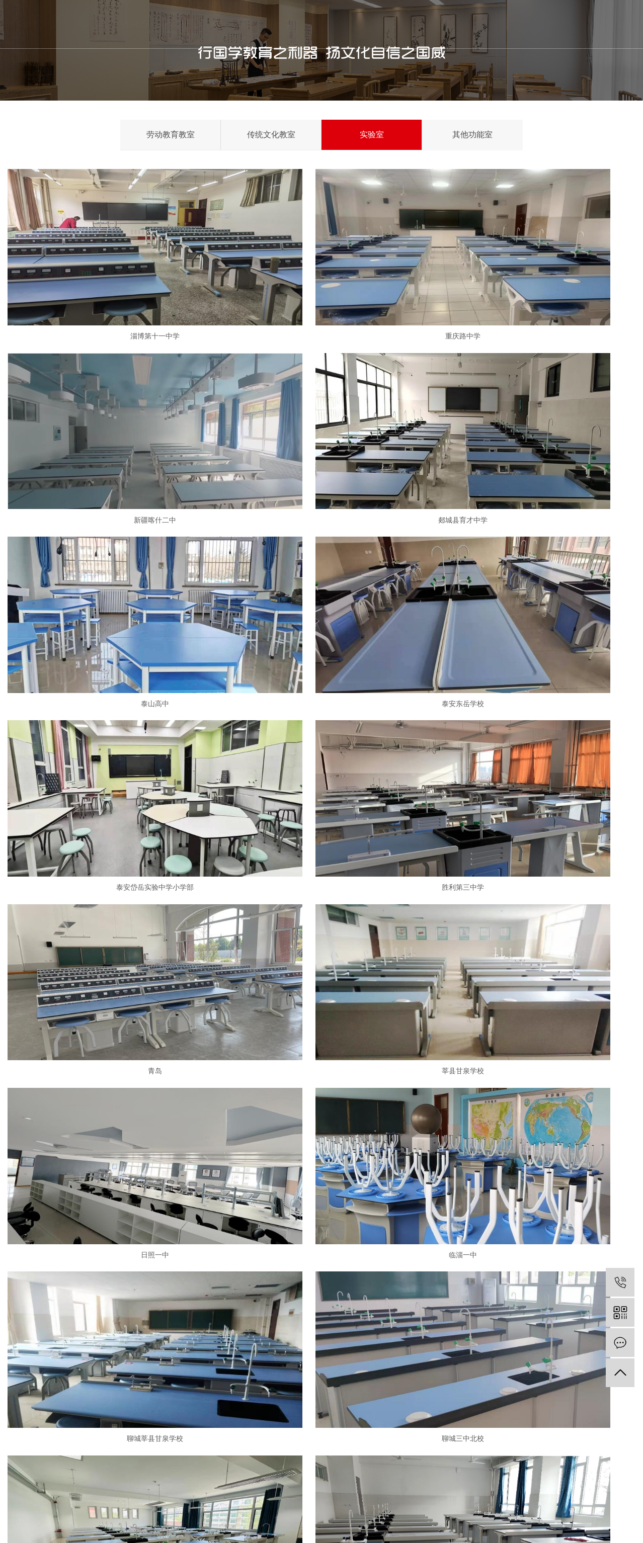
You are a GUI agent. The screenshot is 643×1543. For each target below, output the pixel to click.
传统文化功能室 (216, 1389)
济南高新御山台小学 (321, 1089)
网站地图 (583, 1517)
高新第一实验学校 (108, 1223)
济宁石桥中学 (108, 955)
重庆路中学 (321, 286)
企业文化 (127, 1389)
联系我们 (457, 24)
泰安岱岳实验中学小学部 (108, 554)
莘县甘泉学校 (108, 688)
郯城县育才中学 (108, 420)
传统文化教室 (271, 134)
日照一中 (321, 688)
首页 (201, 24)
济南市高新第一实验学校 (535, 955)
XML (627, 1517)
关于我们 (252, 24)
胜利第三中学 (321, 554)
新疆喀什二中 (535, 286)
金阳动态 (296, 1370)
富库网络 (586, 1527)
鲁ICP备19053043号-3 (69, 1527)
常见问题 (296, 1407)
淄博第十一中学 (108, 286)
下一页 (318, 1257)
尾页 (350, 1257)
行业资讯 (296, 1389)
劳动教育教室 (170, 134)
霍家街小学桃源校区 (535, 1089)
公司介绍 (127, 1370)
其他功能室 (472, 134)
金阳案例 (405, 24)
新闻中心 (354, 24)
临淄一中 (535, 688)
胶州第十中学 (535, 821)
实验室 (372, 134)
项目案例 (127, 1445)
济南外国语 (321, 955)
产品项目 (303, 24)
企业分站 (550, 1517)
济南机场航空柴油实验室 (108, 1089)
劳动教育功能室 (216, 1370)
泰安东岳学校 (535, 420)
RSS (608, 1517)
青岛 (535, 554)
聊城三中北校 (321, 821)
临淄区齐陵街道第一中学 (535, 1223)
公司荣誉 (127, 1407)
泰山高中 (321, 420)
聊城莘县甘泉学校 (108, 821)
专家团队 (127, 1426)
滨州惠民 (321, 1223)
